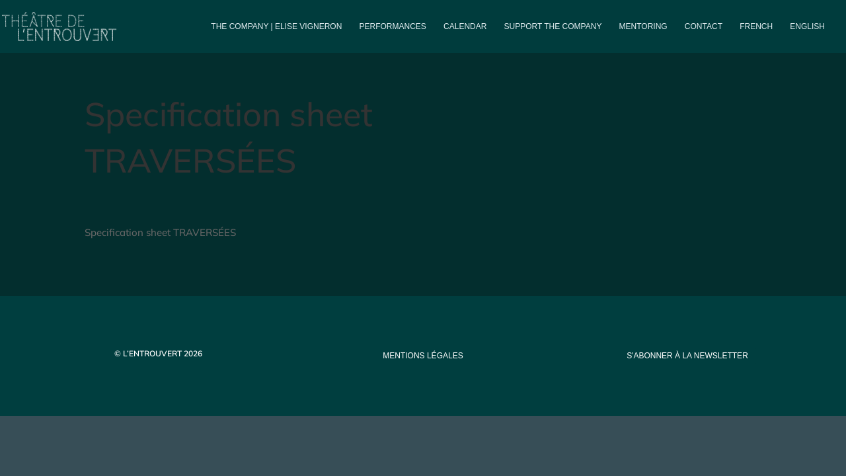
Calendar (464, 26)
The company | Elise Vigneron (276, 26)
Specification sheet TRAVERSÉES (160, 232)
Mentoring (643, 26)
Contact (703, 26)
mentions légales (423, 355)
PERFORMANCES (393, 26)
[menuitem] (756, 37)
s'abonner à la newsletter (687, 355)
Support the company (553, 26)
